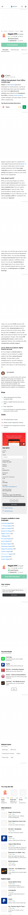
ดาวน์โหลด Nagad (6, 526)
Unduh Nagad (5, 556)
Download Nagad (6, 523)
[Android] (5, 31)
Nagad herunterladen (7, 549)
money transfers (18, 95)
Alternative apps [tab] (15, 49)
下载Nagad (4, 536)
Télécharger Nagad (6, 546)
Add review (14, 504)
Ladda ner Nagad (6, 528)
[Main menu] (2, 6)
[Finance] (17, 31)
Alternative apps (7, 511)
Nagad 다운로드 (5, 533)
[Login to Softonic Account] (25, 6)
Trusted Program (13, 38)
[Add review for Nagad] (14, 36)
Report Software (7, 508)
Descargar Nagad (6, 544)
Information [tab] (5, 49)
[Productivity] (11, 31)
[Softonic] (14, 6)
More (14, 689)
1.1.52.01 (14, 457)
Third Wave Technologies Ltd (9, 486)
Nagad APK (15, 34)
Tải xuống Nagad (6, 538)
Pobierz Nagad (5, 559)
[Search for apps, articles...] (22, 6)
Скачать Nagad (5, 551)
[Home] (1, 31)
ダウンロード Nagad (6, 554)
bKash (22, 164)
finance (12, 84)
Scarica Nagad (5, 541)
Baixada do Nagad (6, 531)
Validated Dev (12, 40)
